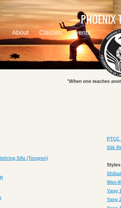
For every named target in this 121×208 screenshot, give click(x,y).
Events (80, 32)
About (20, 32)
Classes (50, 32)
